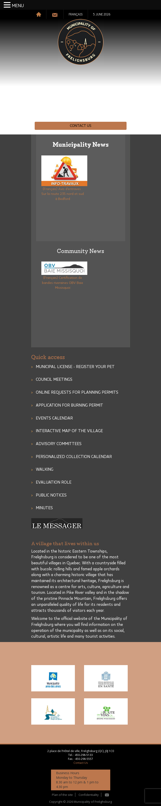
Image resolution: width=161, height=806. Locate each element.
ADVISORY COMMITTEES (59, 444)
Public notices (51, 495)
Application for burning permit (69, 405)
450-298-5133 (84, 755)
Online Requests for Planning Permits (77, 392)
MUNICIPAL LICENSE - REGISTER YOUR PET (75, 367)
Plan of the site (62, 795)
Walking (44, 469)
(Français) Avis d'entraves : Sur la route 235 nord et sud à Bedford (62, 194)
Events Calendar (54, 418)
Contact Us (80, 126)
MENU (18, 5)
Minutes (44, 508)
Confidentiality (89, 795)
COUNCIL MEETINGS (54, 380)
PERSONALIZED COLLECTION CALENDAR (74, 457)
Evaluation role (53, 482)
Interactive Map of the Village (69, 431)
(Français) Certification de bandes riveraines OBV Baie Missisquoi (62, 282)
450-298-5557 (84, 759)
